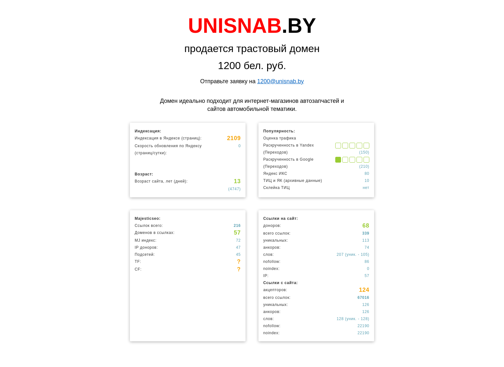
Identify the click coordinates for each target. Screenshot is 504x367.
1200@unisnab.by (280, 81)
